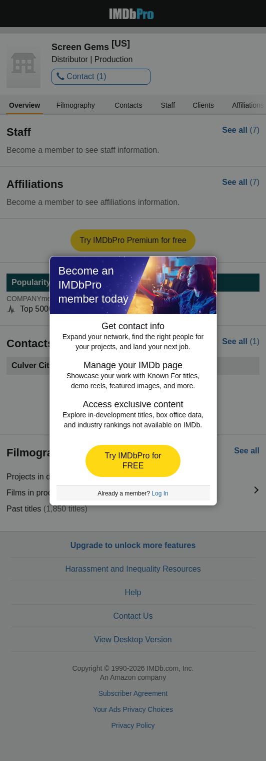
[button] (133, 460)
